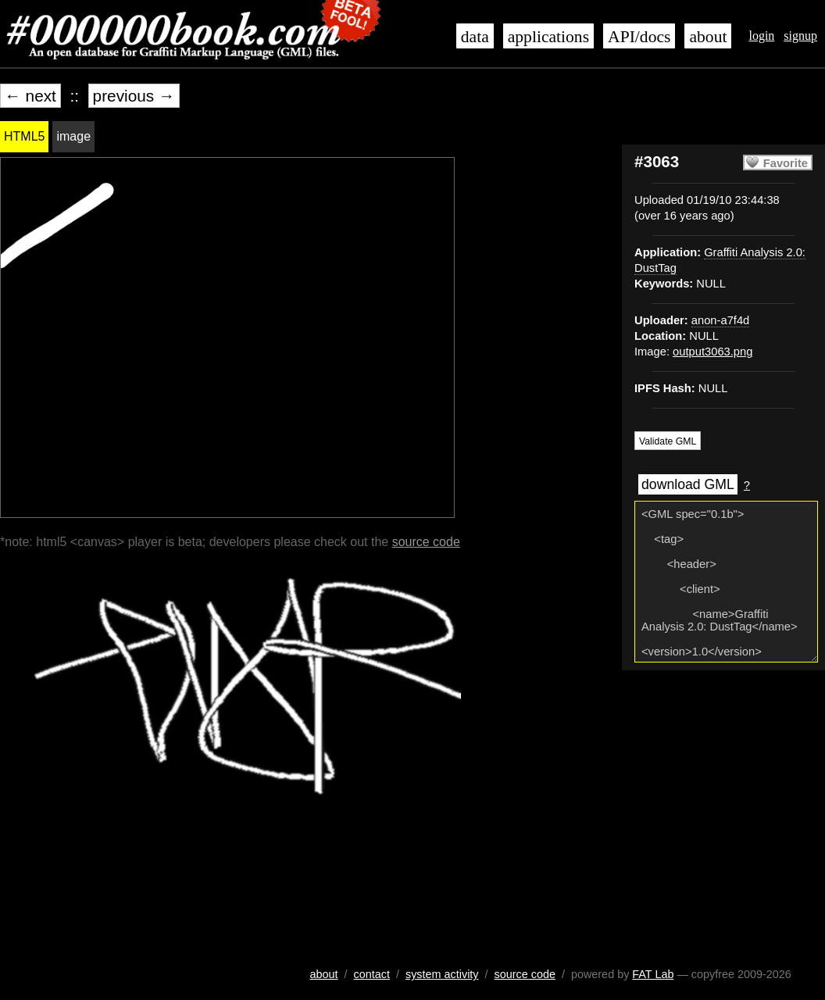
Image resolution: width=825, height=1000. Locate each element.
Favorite (785, 163)
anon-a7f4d (720, 320)
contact (372, 974)
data (475, 36)
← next (30, 96)
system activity (442, 974)
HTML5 (24, 136)
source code (426, 541)
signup (800, 35)
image (73, 136)
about (708, 36)
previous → (134, 96)
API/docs (639, 36)
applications (548, 36)
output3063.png (712, 351)
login (761, 35)
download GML (687, 484)
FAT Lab (652, 974)
